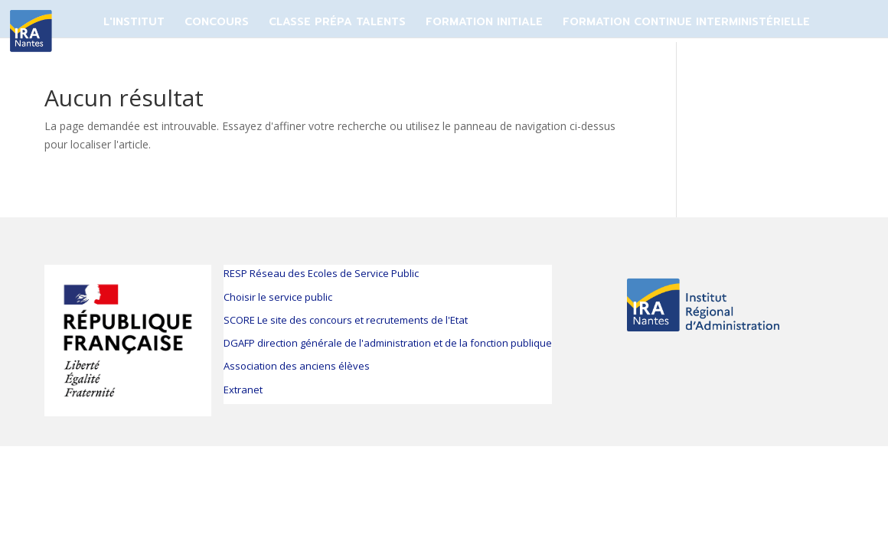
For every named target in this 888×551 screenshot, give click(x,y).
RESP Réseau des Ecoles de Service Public (321, 273)
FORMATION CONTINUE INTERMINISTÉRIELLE (686, 22)
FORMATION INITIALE (484, 22)
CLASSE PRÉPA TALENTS (337, 22)
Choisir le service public (278, 297)
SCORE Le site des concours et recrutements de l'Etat (346, 320)
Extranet (243, 389)
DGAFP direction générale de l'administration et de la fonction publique (388, 343)
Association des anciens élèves (297, 366)
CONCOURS (216, 22)
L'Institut (134, 22)
